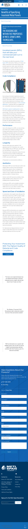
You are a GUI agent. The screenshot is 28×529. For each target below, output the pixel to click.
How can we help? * (5, 441)
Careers (17, 482)
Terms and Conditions (6, 489)
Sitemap (15, 525)
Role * (2, 423)
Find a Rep (21, 1)
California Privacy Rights (6, 492)
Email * (2, 411)
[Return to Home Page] (5, 5)
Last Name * (4, 399)
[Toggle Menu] (26, 5)
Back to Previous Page (6, 21)
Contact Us (8, 254)
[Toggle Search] (22, 5)
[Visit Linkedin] (1, 474)
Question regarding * (6, 435)
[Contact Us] (19, 5)
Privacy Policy (4, 487)
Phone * (3, 417)
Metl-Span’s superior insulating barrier (11, 109)
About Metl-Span (19, 479)
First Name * (4, 394)
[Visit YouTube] (16, 474)
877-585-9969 (7, 1)
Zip (2, 429)
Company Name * (5, 405)
